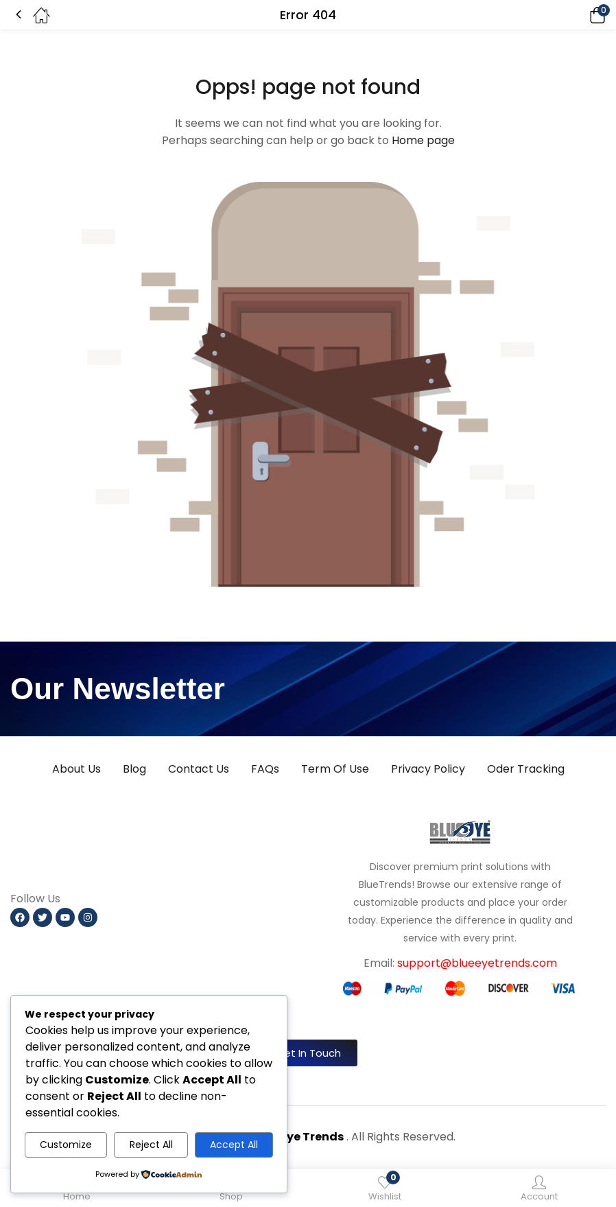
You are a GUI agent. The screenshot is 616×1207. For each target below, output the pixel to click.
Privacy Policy (428, 769)
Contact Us (198, 769)
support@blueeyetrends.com (477, 963)
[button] (578, 14)
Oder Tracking (526, 769)
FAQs (265, 769)
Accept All (234, 1144)
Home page (423, 140)
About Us (76, 769)
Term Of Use (335, 769)
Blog (134, 769)
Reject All (151, 1144)
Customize (66, 1144)
